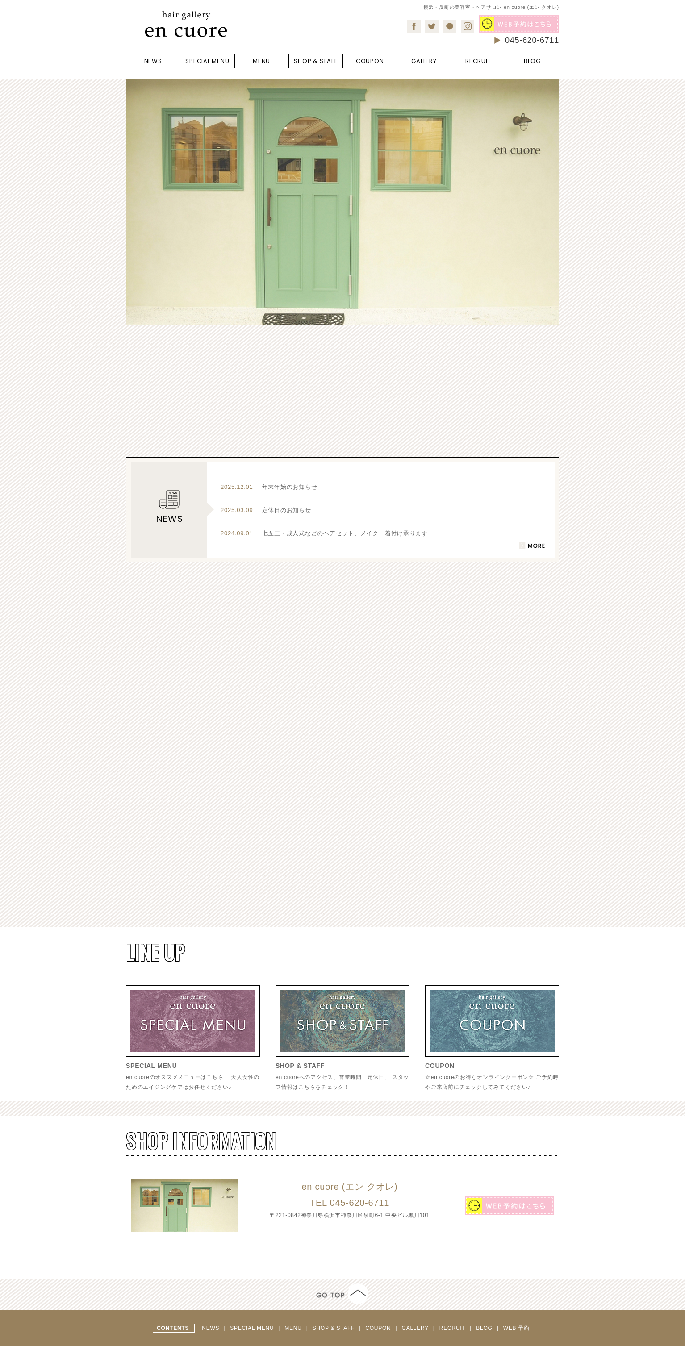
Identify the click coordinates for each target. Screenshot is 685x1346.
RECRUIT (453, 1328)
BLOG (485, 1328)
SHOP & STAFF (335, 1328)
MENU (293, 1328)
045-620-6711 (526, 40)
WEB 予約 (516, 1328)
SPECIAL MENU (253, 1328)
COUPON (379, 1328)
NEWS (211, 1328)
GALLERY (416, 1328)
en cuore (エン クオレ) (349, 1187)
